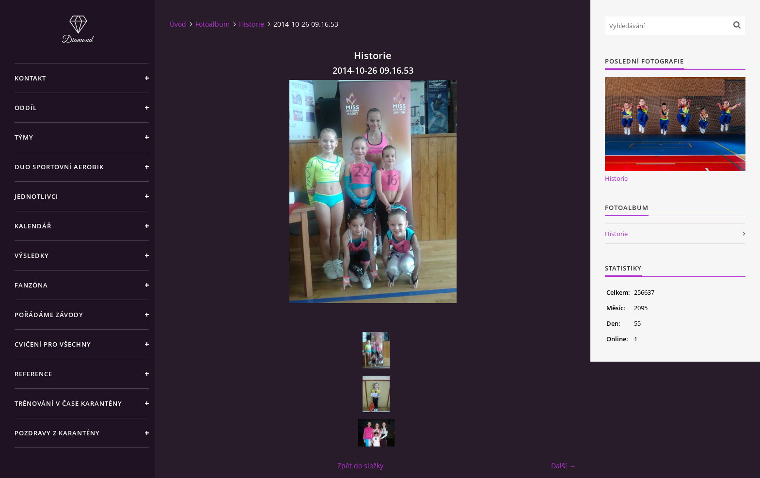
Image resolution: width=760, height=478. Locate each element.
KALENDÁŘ (33, 226)
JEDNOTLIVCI (36, 196)
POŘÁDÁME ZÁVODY (49, 314)
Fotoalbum (212, 24)
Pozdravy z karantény (57, 433)
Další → (563, 465)
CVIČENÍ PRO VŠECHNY (53, 344)
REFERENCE (33, 373)
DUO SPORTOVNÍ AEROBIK (59, 166)
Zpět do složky (360, 465)
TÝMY (24, 137)
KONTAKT (30, 78)
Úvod (178, 24)
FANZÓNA (31, 285)
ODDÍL (26, 107)
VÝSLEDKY (32, 255)
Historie (251, 24)
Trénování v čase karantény (68, 403)
